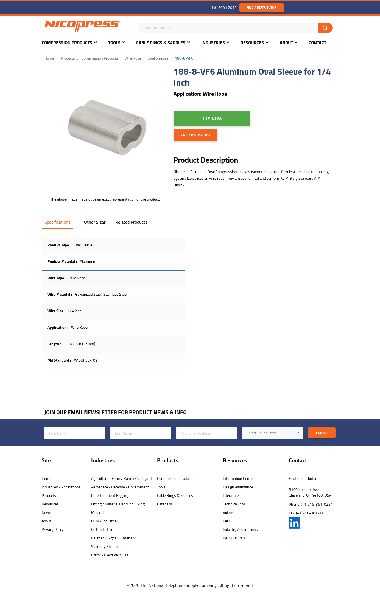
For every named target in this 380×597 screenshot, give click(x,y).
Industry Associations (240, 529)
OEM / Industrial (104, 520)
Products (49, 495)
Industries (213, 43)
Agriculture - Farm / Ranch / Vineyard (121, 478)
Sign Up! (321, 432)
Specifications (57, 222)
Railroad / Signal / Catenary (113, 537)
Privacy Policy (53, 529)
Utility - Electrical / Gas (109, 554)
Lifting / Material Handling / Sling (118, 503)
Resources (252, 43)
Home (46, 478)
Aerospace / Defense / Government (120, 486)
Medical (97, 512)
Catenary (164, 503)
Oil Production (102, 529)
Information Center (238, 478)
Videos (228, 512)
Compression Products (67, 43)
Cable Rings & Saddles (160, 43)
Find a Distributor (261, 7)
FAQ (226, 520)
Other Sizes (95, 222)
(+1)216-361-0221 (317, 504)
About (286, 43)
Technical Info (234, 503)
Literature (231, 495)
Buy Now (212, 118)
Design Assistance (238, 486)
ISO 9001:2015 (224, 7)
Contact (317, 43)
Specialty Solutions (106, 546)
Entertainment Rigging (109, 495)
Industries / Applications (61, 486)
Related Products (131, 222)
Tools (114, 43)
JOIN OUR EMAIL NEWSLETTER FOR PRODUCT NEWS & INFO (115, 412)
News (46, 512)
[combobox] (272, 433)
